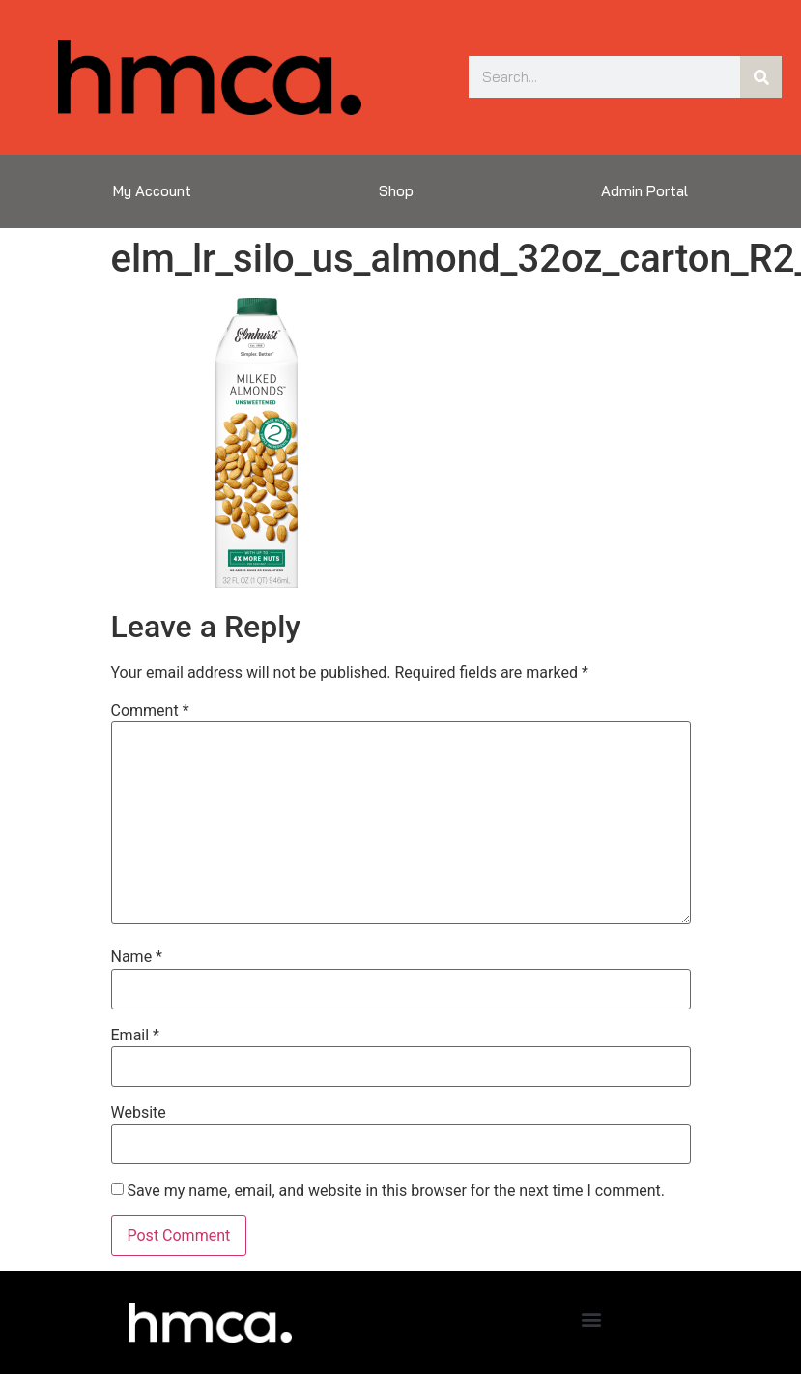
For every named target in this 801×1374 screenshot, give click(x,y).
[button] (591, 1318)
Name (137, 957)
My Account (152, 191)
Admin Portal (644, 191)
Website (138, 1113)
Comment (150, 710)
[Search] (761, 77)
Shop (396, 191)
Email (135, 1035)
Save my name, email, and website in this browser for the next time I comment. (396, 1191)
